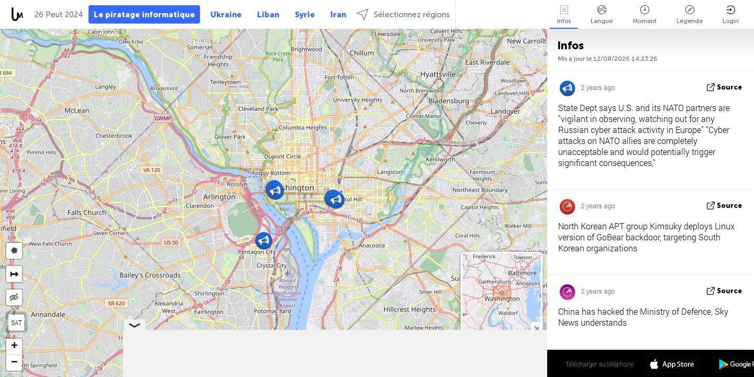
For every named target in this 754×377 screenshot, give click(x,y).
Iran (338, 14)
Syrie (305, 14)
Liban (268, 14)
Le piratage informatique (144, 14)
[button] (336, 200)
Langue (602, 15)
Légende (690, 15)
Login (731, 15)
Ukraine (225, 14)
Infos (564, 15)
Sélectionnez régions (403, 14)
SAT (16, 322)
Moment (645, 15)
